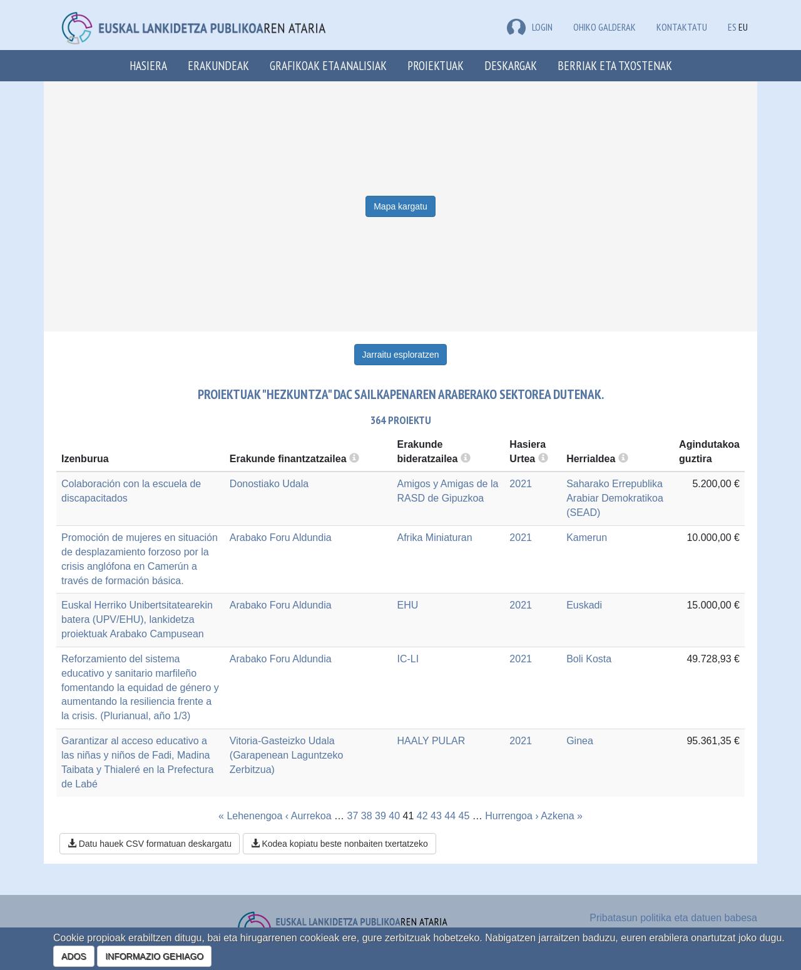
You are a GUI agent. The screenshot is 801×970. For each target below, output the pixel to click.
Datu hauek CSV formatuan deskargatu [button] (150, 844)
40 (394, 816)
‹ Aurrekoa (308, 816)
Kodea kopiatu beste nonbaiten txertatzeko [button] (339, 844)
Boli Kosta (588, 659)
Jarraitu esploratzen (400, 355)
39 (380, 816)
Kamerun (586, 537)
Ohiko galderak (604, 27)
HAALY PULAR (431, 740)
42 (422, 816)
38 (366, 816)
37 (353, 816)
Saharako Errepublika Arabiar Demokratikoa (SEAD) (614, 498)
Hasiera (148, 65)
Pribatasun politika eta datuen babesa (673, 917)
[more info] (543, 458)
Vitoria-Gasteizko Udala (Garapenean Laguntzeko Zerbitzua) (286, 755)
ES (732, 27)
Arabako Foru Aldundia (281, 537)
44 (450, 816)
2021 (520, 483)
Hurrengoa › (511, 816)
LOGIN (530, 27)
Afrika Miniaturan (434, 537)
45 (464, 816)
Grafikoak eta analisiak (328, 65)
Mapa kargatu (400, 206)
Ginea (579, 740)
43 (436, 816)
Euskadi (584, 605)
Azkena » (562, 816)
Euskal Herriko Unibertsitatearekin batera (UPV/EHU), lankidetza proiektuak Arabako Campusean (137, 619)
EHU (407, 605)
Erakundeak (218, 65)
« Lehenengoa (250, 816)
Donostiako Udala (269, 483)
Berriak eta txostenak (615, 65)
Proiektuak (435, 65)
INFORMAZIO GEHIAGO (154, 956)
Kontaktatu (681, 27)
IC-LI (408, 659)
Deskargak (510, 65)
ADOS (73, 956)
